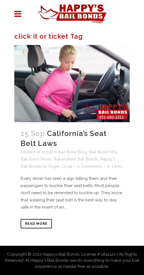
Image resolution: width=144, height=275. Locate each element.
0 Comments (89, 166)
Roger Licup (60, 166)
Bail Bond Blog (72, 151)
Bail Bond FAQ (103, 151)
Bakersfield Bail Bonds (76, 159)
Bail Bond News (36, 159)
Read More (36, 224)
